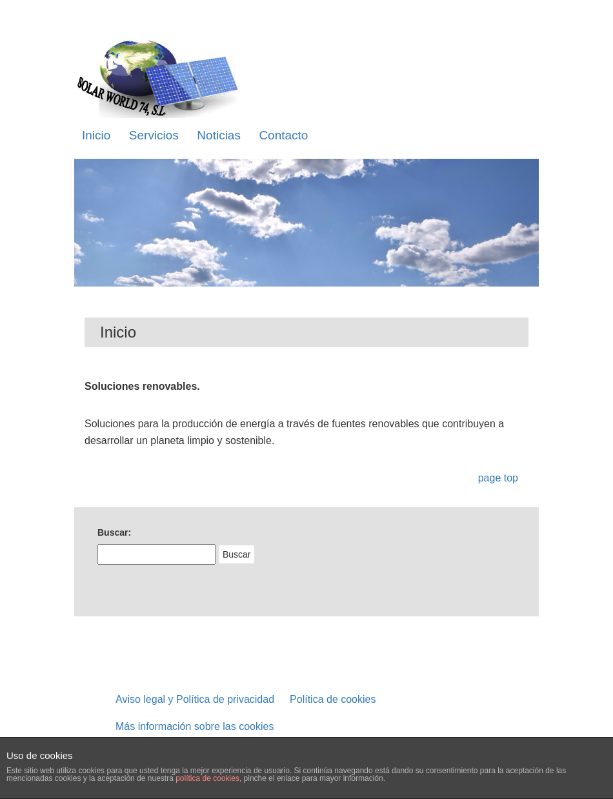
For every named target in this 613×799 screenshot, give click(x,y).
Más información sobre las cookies (195, 726)
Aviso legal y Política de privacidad (195, 699)
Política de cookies (333, 699)
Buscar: (114, 532)
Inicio (96, 135)
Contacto (283, 135)
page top (498, 477)
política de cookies (207, 778)
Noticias (219, 135)
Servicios (154, 135)
